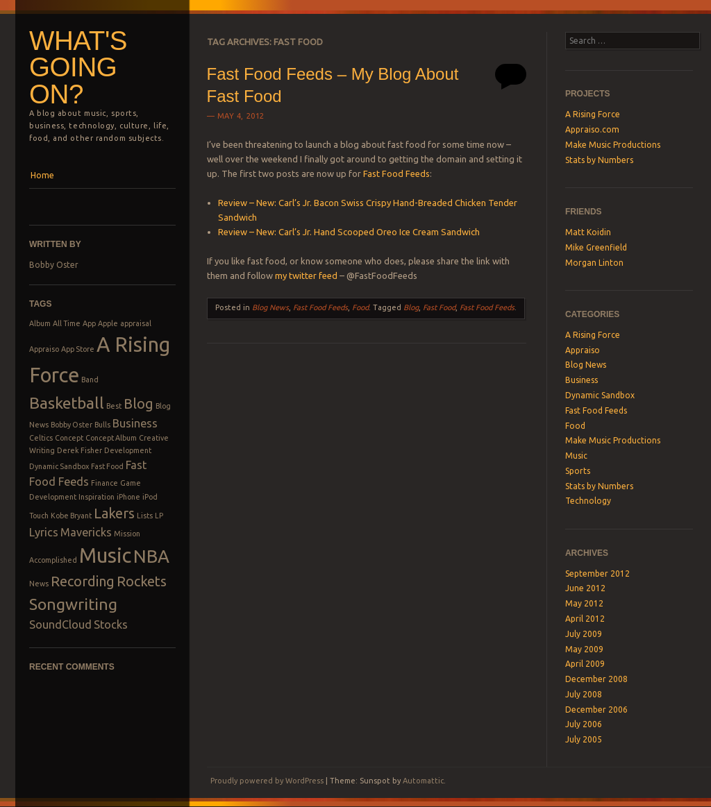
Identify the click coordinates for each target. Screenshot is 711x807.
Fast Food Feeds (396, 173)
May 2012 (584, 603)
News (39, 583)
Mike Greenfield (596, 247)
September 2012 (597, 573)
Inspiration (96, 497)
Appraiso (44, 349)
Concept (69, 438)
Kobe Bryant (71, 515)
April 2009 (585, 663)
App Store (77, 349)
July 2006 (583, 724)
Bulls (102, 425)
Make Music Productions (612, 144)
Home (42, 175)
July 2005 (583, 739)
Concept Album (111, 438)
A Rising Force (592, 114)
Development (127, 450)
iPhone (128, 497)
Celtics (41, 438)
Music (105, 555)
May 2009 (584, 649)
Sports (577, 470)
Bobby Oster (53, 264)
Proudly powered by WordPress (267, 780)
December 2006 (596, 709)
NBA (151, 556)
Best (114, 406)
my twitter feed (306, 275)
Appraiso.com (592, 129)
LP (159, 515)
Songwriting (73, 604)
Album (40, 323)
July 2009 (583, 633)
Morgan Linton (594, 262)
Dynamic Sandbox (59, 466)
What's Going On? (78, 67)
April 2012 (585, 618)
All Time (67, 323)
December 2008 (596, 678)
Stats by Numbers (599, 159)
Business (135, 423)
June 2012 (585, 588)
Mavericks (86, 532)
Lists (145, 515)
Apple (108, 323)
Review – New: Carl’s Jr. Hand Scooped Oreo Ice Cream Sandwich (349, 232)
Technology (588, 500)
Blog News (270, 307)
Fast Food (107, 466)
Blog (138, 403)
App (89, 323)
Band (90, 379)
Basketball (66, 402)
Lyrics (43, 532)
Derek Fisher (79, 450)
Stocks (111, 624)
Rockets (142, 581)
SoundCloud (60, 624)
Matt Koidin (588, 232)
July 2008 (583, 694)
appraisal (135, 323)
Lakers (114, 513)
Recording (83, 581)
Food (360, 307)
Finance (104, 483)
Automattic (423, 780)
